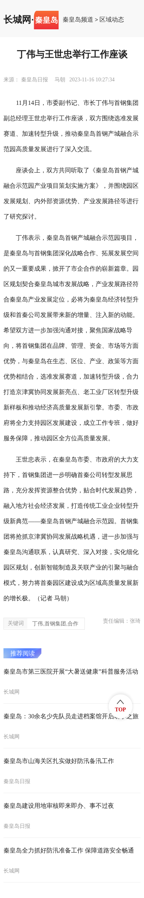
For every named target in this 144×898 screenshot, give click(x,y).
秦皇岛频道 (78, 20)
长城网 (17, 20)
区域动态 (111, 20)
